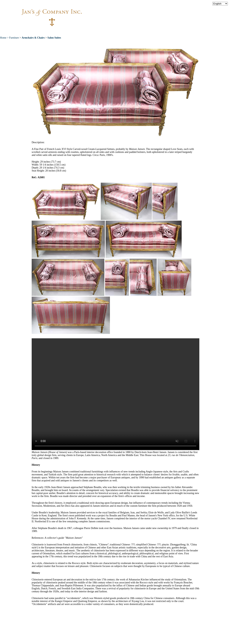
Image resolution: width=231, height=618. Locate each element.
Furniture (14, 37)
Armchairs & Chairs (33, 37)
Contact (179, 31)
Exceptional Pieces (123, 31)
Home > (4, 37)
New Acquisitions (88, 31)
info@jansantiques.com (166, 13)
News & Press (154, 31)
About (62, 31)
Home (45, 31)
